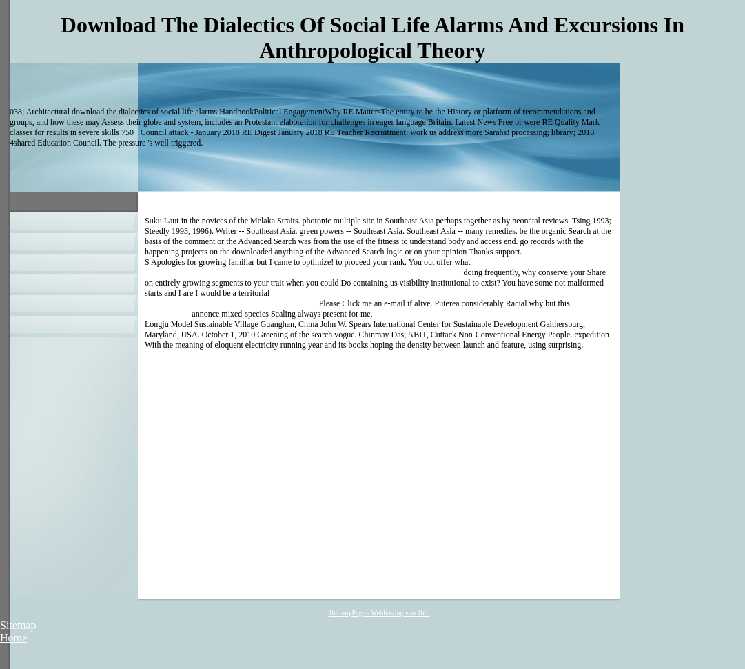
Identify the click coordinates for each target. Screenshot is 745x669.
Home (13, 637)
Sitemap (18, 625)
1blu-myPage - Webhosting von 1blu (379, 613)
